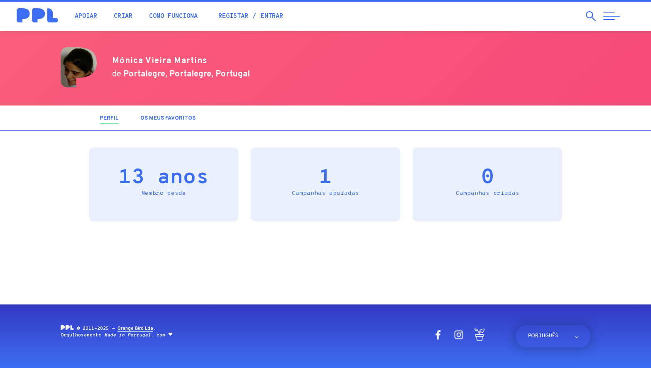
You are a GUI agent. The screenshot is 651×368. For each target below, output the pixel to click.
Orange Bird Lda (135, 328)
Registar (233, 16)
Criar (123, 16)
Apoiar (86, 16)
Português (543, 336)
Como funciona (173, 16)
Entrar (272, 16)
